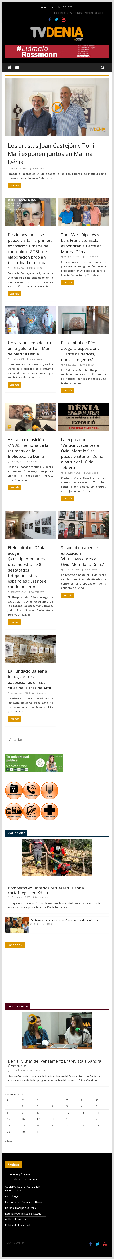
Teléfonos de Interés (24, 1179)
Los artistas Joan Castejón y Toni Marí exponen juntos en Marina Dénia (51, 154)
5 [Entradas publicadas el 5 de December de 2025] (67, 1106)
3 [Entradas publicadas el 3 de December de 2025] (37, 1106)
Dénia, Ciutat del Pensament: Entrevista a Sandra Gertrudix (54, 1063)
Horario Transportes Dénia (21, 1208)
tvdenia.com (38, 168)
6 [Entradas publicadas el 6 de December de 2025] (82, 1106)
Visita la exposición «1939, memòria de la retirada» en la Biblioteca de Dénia (28, 448)
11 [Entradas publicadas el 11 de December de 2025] (53, 1112)
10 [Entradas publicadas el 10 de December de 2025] (38, 1112)
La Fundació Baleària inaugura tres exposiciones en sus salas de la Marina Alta (29, 679)
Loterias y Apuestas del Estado (23, 1213)
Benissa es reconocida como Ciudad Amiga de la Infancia (64, 920)
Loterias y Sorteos (19, 1174)
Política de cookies (16, 1219)
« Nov (8, 1141)
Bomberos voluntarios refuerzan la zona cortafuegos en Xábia (46, 890)
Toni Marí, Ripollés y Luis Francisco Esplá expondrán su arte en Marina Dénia (81, 243)
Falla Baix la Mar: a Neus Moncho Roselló (78, 12)
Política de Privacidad (17, 1225)
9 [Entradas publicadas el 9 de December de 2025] (22, 1112)
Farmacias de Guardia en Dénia (23, 1202)
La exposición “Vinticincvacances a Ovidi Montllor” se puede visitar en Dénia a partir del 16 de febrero (82, 453)
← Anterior (13, 739)
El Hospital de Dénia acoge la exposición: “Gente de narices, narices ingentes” (80, 351)
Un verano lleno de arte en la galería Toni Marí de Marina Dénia (30, 348)
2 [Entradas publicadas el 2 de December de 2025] (22, 1106)
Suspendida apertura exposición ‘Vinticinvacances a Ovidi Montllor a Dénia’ (82, 556)
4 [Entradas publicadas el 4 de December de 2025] (52, 1106)
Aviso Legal (12, 1196)
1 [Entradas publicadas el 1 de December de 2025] (8, 1106)
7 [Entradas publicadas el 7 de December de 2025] (96, 1106)
